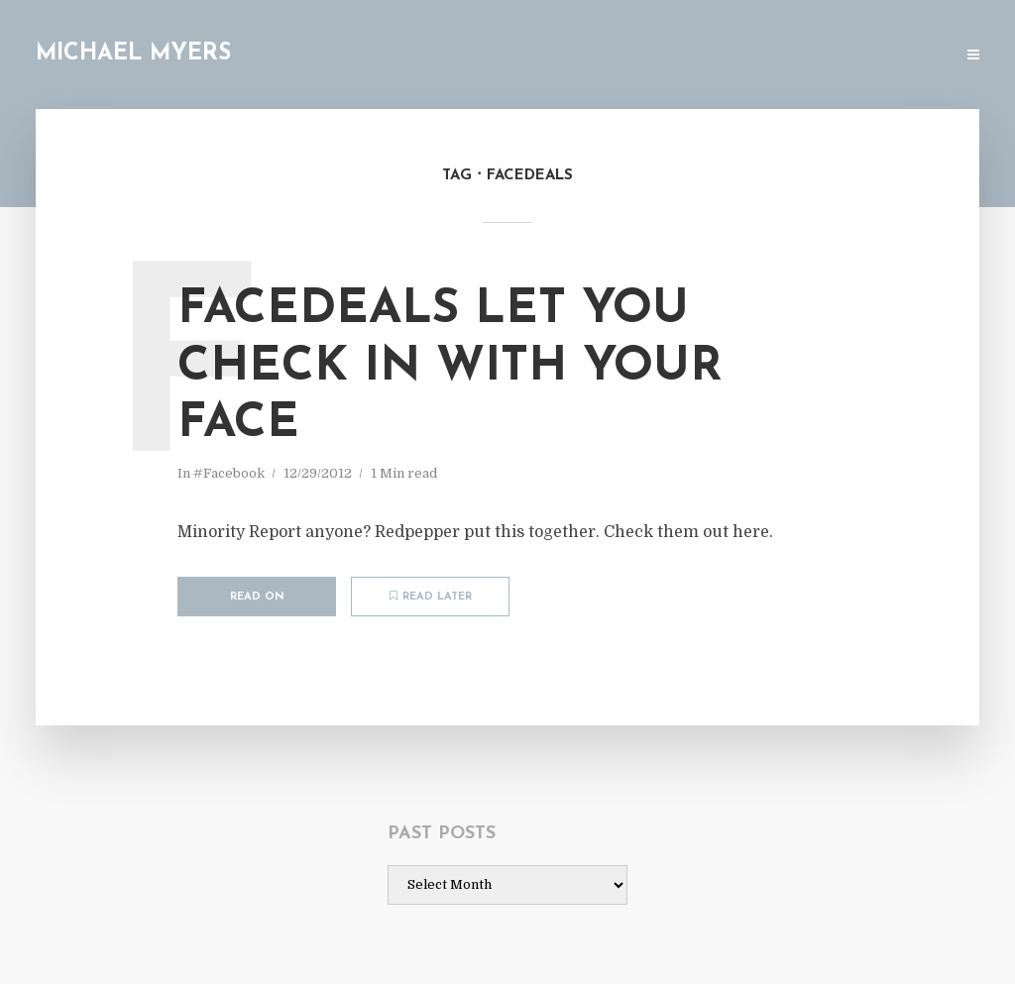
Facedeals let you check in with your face (450, 367)
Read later (431, 596)
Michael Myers (133, 54)
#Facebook (229, 473)
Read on (257, 597)
